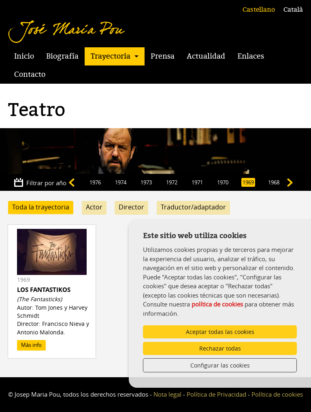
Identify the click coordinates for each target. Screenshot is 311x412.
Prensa (163, 56)
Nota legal (167, 394)
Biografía (62, 56)
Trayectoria (110, 56)
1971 (197, 182)
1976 (95, 182)
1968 (273, 182)
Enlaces (250, 56)
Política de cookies (277, 394)
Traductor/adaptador (193, 207)
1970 (222, 182)
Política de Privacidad (216, 394)
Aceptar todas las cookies (220, 332)
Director (131, 207)
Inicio (24, 56)
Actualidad (206, 56)
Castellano (259, 10)
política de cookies (217, 304)
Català (293, 10)
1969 (248, 182)
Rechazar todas (220, 348)
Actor (94, 207)
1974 (120, 182)
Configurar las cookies (220, 365)
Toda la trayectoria (40, 207)
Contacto (29, 74)
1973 (146, 182)
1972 (171, 182)
